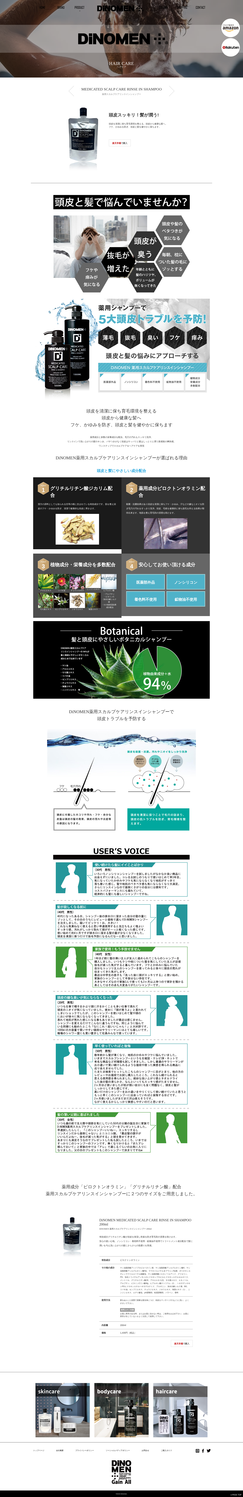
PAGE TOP (236, 1495)
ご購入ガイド (166, 1450)
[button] (79, 7)
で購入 (119, 143)
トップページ (38, 1450)
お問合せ (145, 1450)
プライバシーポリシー (84, 1450)
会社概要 (60, 1450)
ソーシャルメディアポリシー (118, 1450)
